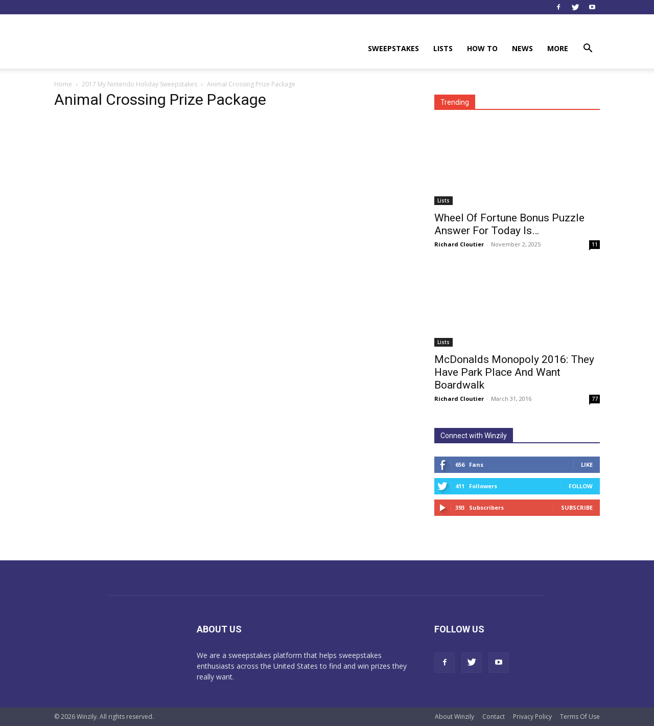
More (557, 48)
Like (587, 464)
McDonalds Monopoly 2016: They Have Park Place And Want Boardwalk (514, 372)
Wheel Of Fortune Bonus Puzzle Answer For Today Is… (509, 224)
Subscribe (577, 507)
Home (63, 84)
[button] (587, 49)
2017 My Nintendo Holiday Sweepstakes (139, 84)
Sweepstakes (393, 48)
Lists (443, 48)
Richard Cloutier (459, 244)
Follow (581, 486)
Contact (493, 716)
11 (595, 244)
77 (595, 398)
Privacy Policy (532, 716)
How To (482, 48)
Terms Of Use (580, 716)
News (522, 48)
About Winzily (454, 716)
